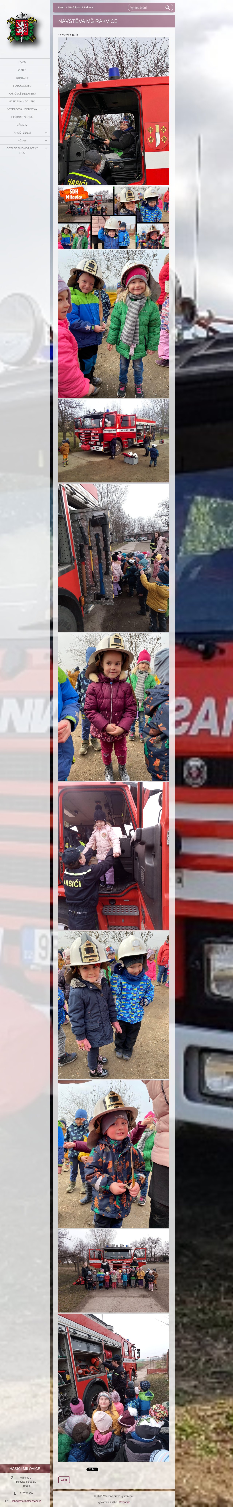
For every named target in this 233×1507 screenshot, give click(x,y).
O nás (22, 70)
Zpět (64, 1479)
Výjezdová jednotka (22, 109)
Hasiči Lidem (22, 132)
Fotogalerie (22, 85)
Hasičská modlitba (22, 101)
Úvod (22, 62)
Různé (22, 140)
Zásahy (22, 124)
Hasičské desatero (22, 93)
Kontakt (22, 78)
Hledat (167, 7)
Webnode (124, 1502)
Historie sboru (22, 117)
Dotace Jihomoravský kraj (22, 151)
